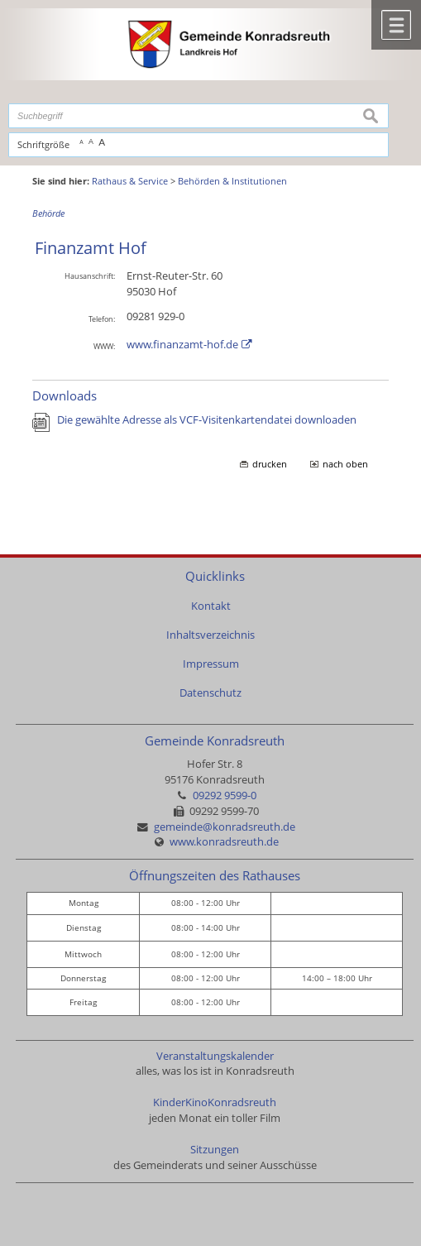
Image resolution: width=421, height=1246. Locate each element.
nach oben (345, 464)
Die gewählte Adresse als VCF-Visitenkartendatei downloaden (206, 420)
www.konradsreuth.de (224, 842)
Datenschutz (210, 693)
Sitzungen (214, 1150)
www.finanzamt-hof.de (182, 345)
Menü (396, 25)
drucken (269, 464)
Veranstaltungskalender (215, 1056)
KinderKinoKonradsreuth (214, 1102)
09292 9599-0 (224, 795)
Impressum (211, 664)
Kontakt (211, 606)
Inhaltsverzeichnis (210, 635)
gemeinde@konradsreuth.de (224, 827)
